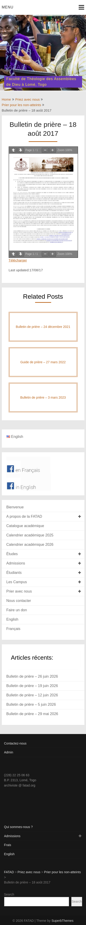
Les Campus (16, 582)
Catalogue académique (25, 526)
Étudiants (14, 573)
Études (12, 554)
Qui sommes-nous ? (18, 827)
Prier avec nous (19, 591)
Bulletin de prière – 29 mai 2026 (32, 714)
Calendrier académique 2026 (29, 544)
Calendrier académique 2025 (29, 535)
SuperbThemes (62, 920)
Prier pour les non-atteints (21, 105)
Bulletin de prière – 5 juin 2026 (31, 704)
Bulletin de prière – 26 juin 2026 (32, 676)
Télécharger (18, 260)
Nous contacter (18, 601)
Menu (8, 7)
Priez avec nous (27, 99)
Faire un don (16, 610)
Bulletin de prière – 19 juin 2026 (32, 686)
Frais (7, 845)
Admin (8, 752)
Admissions (15, 563)
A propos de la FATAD (24, 516)
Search (9, 894)
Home (6, 99)
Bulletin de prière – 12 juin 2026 (32, 695)
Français (13, 629)
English (12, 619)
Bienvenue (15, 507)
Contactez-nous (15, 743)
